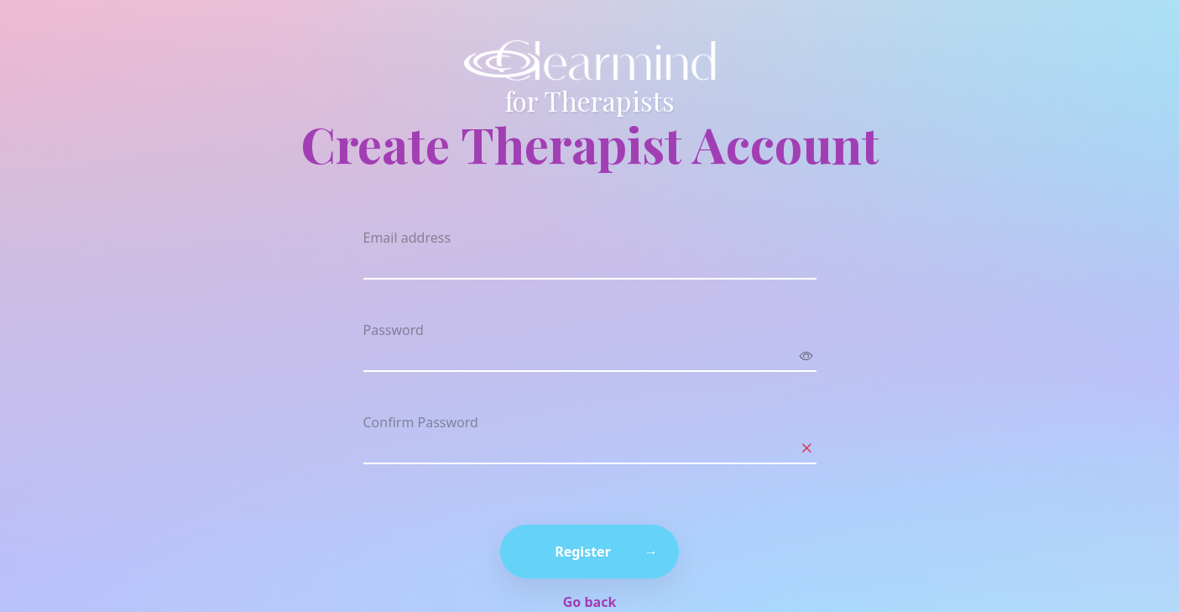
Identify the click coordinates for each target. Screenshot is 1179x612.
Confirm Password (420, 422)
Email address (407, 237)
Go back (590, 602)
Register (583, 551)
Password (393, 330)
